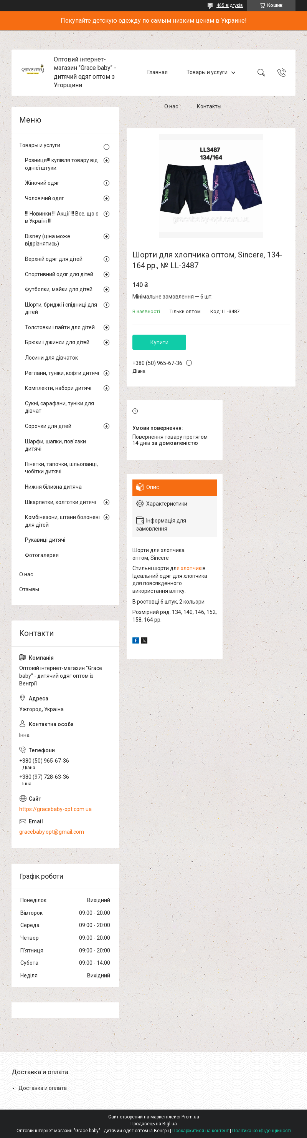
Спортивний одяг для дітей (59, 274)
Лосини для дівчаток (51, 358)
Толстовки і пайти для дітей (60, 327)
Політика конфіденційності (261, 1130)
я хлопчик (189, 568)
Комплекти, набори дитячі (58, 388)
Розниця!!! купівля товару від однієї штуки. (61, 164)
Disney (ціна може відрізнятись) (47, 240)
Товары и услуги (207, 72)
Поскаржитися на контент (200, 1130)
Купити (159, 342)
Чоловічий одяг (44, 198)
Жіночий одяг (42, 183)
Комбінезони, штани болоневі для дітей (62, 521)
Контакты (209, 107)
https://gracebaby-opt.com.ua (55, 809)
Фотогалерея (42, 555)
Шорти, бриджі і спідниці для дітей (61, 308)
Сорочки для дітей (48, 426)
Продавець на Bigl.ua (153, 1123)
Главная (157, 72)
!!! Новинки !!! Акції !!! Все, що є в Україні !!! (61, 217)
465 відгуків (229, 5)
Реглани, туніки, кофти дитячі (62, 373)
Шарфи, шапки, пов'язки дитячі (55, 445)
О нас (171, 107)
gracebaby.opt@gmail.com (51, 832)
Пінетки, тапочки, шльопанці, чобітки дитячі (61, 468)
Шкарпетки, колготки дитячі (60, 502)
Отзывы (29, 589)
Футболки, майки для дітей (58, 289)
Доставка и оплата (42, 1088)
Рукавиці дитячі (45, 540)
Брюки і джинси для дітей (57, 342)
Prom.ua (190, 1117)
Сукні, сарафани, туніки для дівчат (59, 407)
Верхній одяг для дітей (54, 259)
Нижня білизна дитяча (53, 487)
